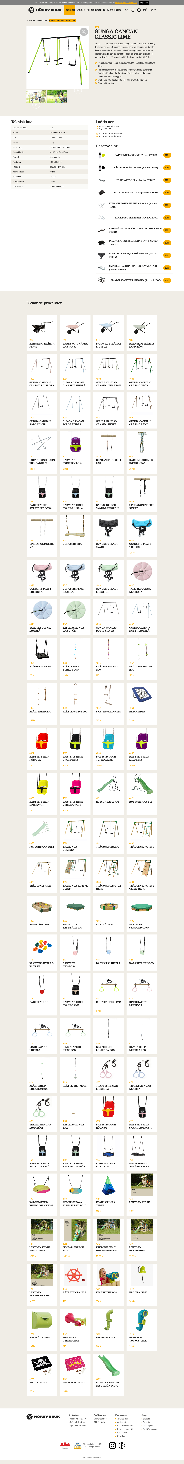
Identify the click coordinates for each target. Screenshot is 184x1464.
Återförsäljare (114, 10)
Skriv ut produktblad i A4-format (110, 135)
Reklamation (121, 1435)
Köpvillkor (120, 1439)
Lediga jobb (147, 1429)
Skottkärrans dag (150, 1432)
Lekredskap (42, 20)
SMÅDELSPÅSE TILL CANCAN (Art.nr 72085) (126, 282)
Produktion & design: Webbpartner (92, 1461)
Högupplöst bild (104, 130)
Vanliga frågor (122, 1425)
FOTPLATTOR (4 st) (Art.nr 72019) (126, 182)
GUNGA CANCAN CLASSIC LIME (62, 20)
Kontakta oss (121, 1422)
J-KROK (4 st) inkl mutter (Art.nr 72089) (126, 219)
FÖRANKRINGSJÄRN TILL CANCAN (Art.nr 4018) (126, 207)
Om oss (81, 10)
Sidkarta (146, 1425)
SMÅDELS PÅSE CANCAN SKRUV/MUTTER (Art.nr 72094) (126, 269)
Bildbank (146, 1422)
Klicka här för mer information (126, 2)
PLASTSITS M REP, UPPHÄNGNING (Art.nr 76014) (126, 257)
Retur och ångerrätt (124, 1432)
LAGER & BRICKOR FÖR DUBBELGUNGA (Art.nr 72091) (126, 232)
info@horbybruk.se (77, 1425)
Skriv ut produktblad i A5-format (110, 138)
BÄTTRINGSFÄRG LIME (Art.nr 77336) (126, 157)
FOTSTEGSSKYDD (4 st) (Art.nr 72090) (126, 194)
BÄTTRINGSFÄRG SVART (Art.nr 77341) (126, 169)
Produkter (31, 20)
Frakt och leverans (124, 1429)
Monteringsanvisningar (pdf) (108, 128)
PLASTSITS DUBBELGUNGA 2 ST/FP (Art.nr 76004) (126, 244)
